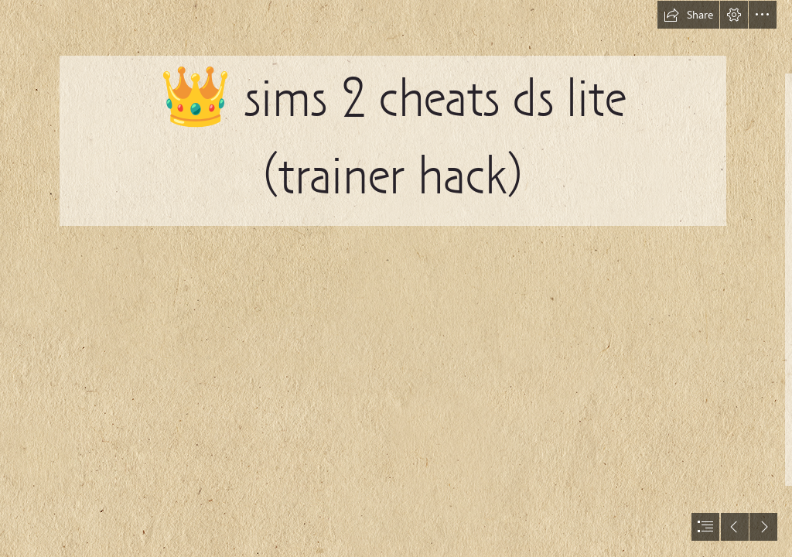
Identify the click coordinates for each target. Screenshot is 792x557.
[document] (396, 278)
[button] (688, 15)
